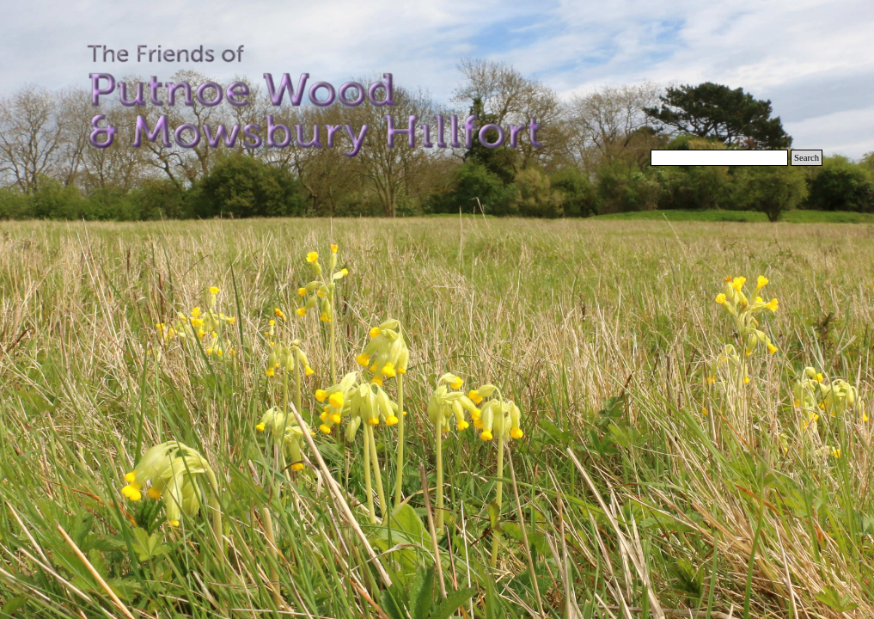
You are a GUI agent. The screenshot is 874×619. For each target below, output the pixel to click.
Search (806, 157)
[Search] (719, 158)
